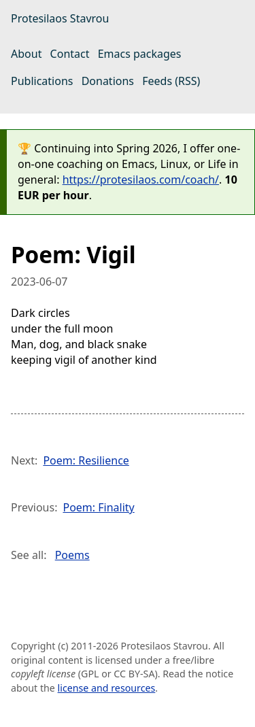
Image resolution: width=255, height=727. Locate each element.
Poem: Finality (98, 507)
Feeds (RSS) (171, 80)
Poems (72, 554)
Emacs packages (140, 53)
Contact (70, 53)
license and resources (107, 687)
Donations (108, 80)
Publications (42, 80)
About (26, 53)
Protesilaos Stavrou (60, 18)
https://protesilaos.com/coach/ (141, 179)
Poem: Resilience (86, 460)
